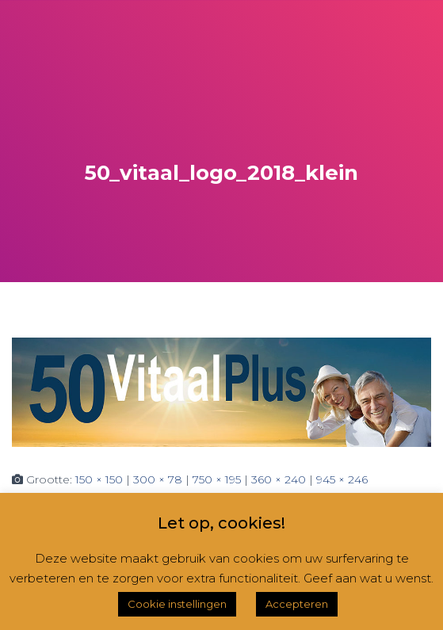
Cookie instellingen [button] (177, 604)
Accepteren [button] (296, 604)
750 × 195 (217, 479)
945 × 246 (342, 479)
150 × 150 (99, 479)
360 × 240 (278, 479)
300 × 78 (157, 479)
